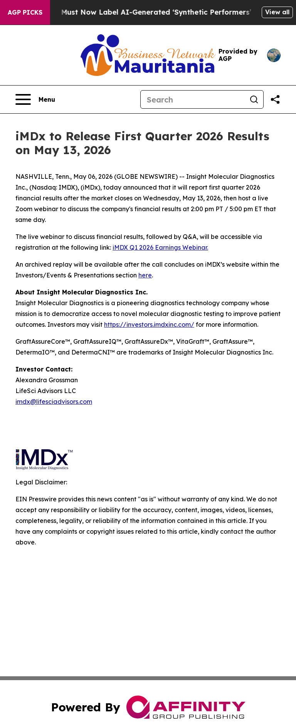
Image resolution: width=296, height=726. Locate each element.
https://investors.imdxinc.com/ (149, 324)
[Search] (193, 99)
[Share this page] (275, 99)
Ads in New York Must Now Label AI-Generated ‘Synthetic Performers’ (135, 12)
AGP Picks (25, 12)
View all (277, 12)
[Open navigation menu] (35, 99)
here (145, 275)
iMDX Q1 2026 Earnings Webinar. (160, 247)
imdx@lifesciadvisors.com (53, 401)
